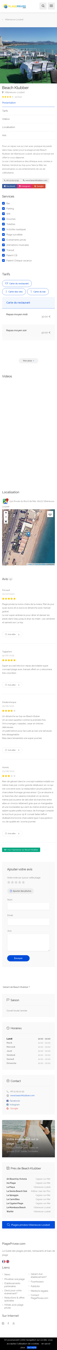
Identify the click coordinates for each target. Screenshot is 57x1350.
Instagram (24, 186)
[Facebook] (8, 1323)
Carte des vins (14, 291)
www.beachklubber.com (35, 180)
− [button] (6, 517)
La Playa (11, 1187)
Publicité (35, 1286)
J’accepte (32, 1347)
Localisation (8, 127)
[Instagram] (3, 1323)
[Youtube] (13, 1323)
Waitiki (10, 1211)
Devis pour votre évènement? (12, 1292)
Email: (10, 915)
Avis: (9, 931)
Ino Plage (11, 1183)
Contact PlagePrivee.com (39, 1296)
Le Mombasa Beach (16, 1207)
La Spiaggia (12, 1195)
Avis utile (12, 634)
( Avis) (18, 97)
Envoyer (18, 958)
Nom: (10, 899)
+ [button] (6, 513)
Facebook (9, 186)
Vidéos (6, 119)
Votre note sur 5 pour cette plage (23, 877)
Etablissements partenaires (12, 1285)
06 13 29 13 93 (11, 180)
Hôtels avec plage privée (13, 1306)
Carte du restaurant (17, 283)
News (7, 1274)
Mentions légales (39, 1291)
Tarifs (5, 110)
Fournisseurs (37, 1281)
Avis (4, 135)
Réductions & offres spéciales (14, 1299)
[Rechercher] (42, 6)
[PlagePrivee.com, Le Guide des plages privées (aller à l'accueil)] (14, 5)
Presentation (9, 102)
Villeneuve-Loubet (13, 92)
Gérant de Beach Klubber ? (16, 987)
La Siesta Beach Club (17, 1191)
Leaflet (29, 564)
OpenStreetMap (40, 564)
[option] (28, 55)
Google (39, 186)
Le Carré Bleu (13, 1199)
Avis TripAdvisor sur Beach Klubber (21, 850)
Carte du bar (38, 291)
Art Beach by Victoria (17, 1179)
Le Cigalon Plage (15, 1203)
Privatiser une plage (14, 1279)
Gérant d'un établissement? (39, 1275)
